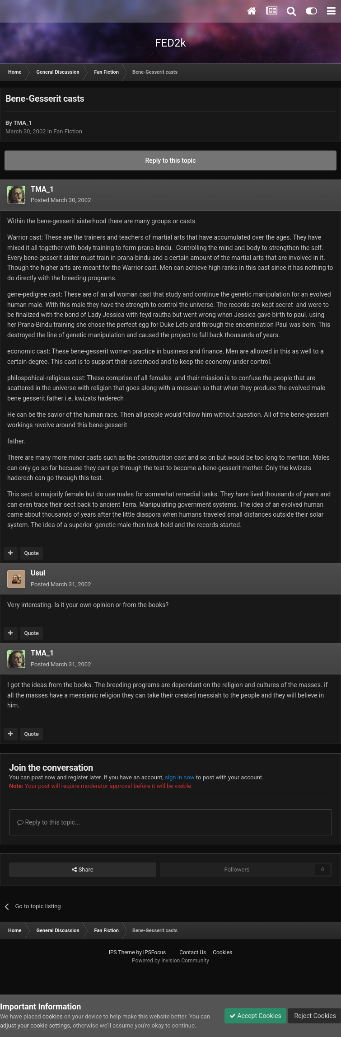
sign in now (180, 777)
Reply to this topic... (48, 822)
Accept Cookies (255, 1015)
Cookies (222, 952)
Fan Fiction (67, 131)
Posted (61, 200)
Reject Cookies (314, 1015)
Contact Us (192, 952)
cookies (52, 1016)
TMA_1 (23, 122)
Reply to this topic (170, 160)
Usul (38, 573)
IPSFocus (154, 952)
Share (82, 870)
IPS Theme (122, 952)
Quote (31, 553)
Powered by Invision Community (170, 960)
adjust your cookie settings (35, 1025)
